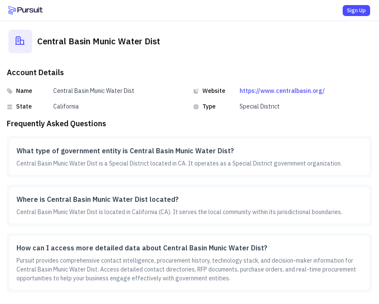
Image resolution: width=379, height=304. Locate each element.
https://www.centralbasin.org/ (282, 91)
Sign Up (356, 10)
